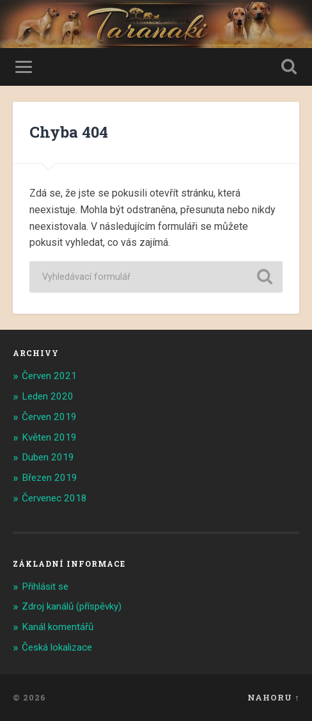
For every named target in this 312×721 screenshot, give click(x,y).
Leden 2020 (48, 396)
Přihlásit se (45, 586)
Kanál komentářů (57, 627)
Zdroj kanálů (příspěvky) (71, 606)
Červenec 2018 (54, 498)
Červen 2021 (49, 376)
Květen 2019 (49, 437)
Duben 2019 (48, 457)
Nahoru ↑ (273, 697)
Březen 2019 (49, 477)
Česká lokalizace (57, 647)
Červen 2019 (49, 417)
